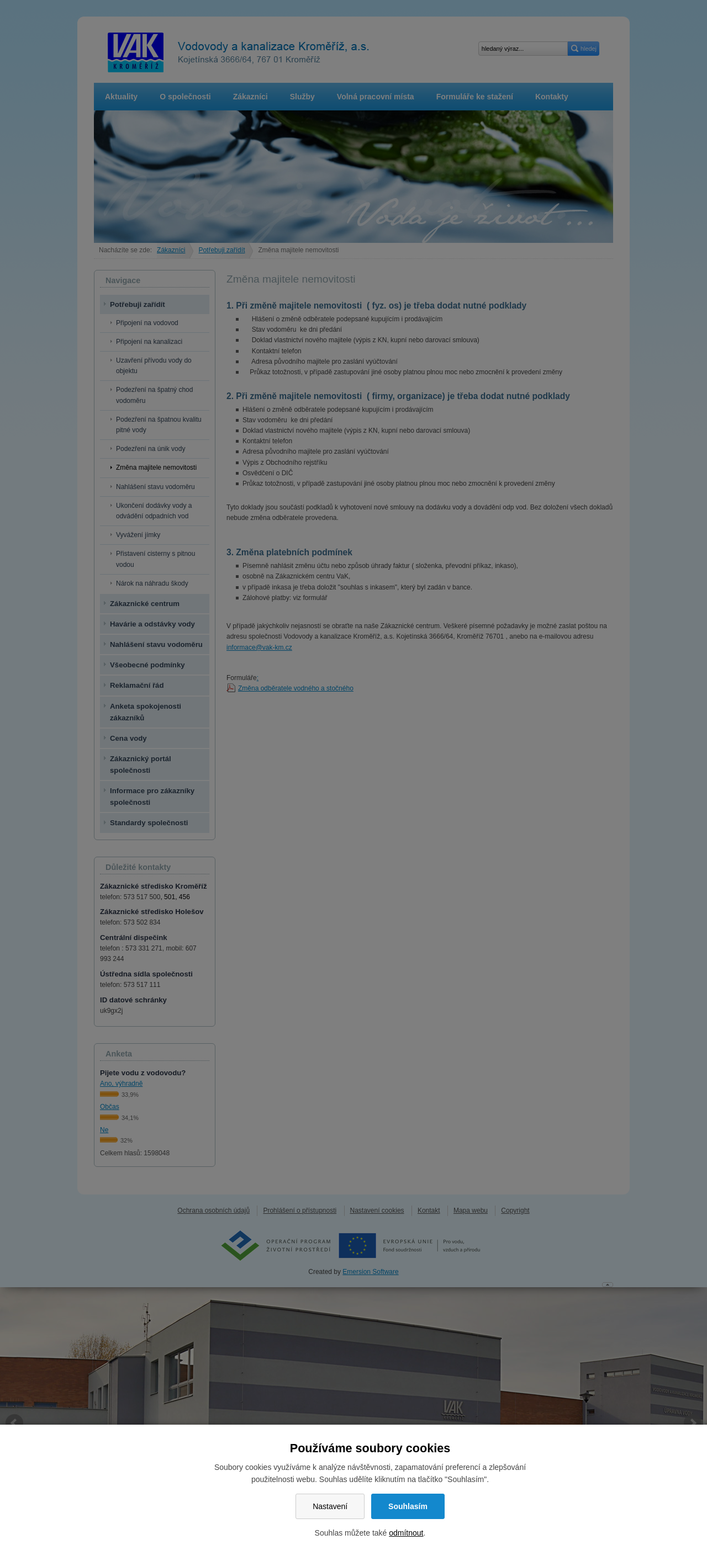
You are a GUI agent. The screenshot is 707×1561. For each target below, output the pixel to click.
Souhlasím (408, 1506)
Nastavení (330, 1506)
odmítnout (406, 1532)
